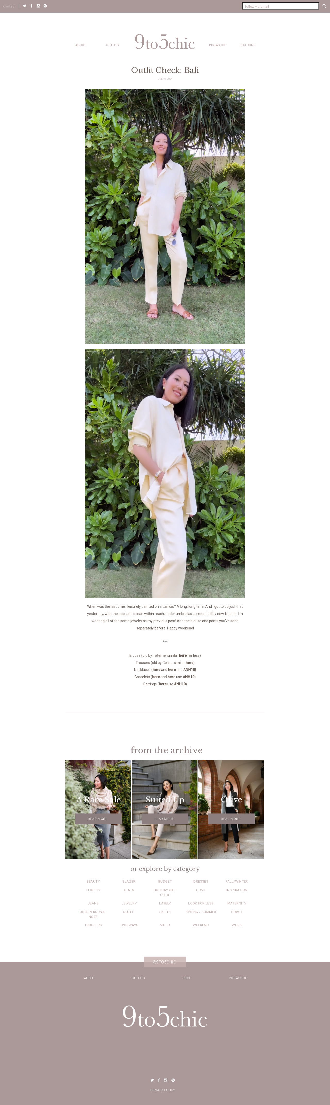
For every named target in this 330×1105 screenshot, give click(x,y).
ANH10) (189, 670)
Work (237, 925)
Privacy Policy (162, 1090)
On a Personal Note (93, 914)
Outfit (129, 912)
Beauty (93, 881)
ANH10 (188, 677)
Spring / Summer (201, 912)
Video (165, 925)
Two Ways (129, 925)
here (183, 655)
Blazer (128, 881)
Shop (187, 978)
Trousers (93, 925)
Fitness (93, 890)
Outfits (112, 45)
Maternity (236, 903)
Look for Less (200, 903)
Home (201, 890)
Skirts (165, 912)
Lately (165, 903)
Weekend (201, 925)
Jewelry (129, 903)
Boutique (247, 45)
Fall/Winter (237, 881)
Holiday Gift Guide (165, 892)
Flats (129, 890)
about (80, 45)
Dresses (200, 881)
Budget (165, 881)
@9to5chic (164, 962)
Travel (236, 912)
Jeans (93, 903)
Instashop (217, 45)
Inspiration (236, 890)
